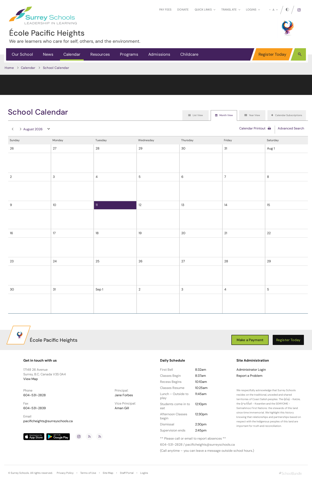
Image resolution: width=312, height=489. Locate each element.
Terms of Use (88, 473)
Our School (22, 54)
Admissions (159, 54)
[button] (299, 54)
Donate (183, 9)
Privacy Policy (65, 473)
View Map (30, 379)
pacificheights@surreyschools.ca (48, 421)
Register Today (272, 54)
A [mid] (273, 10)
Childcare (189, 54)
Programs (129, 54)
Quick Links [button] (205, 9)
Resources (100, 54)
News (48, 54)
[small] (270, 10)
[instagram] (299, 9)
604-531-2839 (34, 408)
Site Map (108, 473)
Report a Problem (249, 376)
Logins (144, 473)
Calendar (71, 54)
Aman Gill (122, 408)
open (48, 129)
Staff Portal (127, 473)
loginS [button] (253, 9)
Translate (230, 9)
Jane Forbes (124, 395)
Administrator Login (251, 370)
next (20, 129)
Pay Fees (165, 9)
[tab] (195, 115)
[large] (277, 10)
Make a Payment (250, 340)
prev (12, 129)
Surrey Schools (20, 473)
